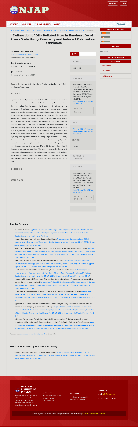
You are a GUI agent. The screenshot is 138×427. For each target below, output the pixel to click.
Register (112, 3)
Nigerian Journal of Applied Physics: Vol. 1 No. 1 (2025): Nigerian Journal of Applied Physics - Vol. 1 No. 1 (52, 276)
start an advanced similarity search (32, 334)
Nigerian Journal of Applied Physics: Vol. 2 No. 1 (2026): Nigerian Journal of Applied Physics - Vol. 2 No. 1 (52, 328)
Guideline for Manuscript (79, 397)
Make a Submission (115, 58)
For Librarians (106, 76)
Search (121, 24)
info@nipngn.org (109, 394)
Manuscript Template (77, 399)
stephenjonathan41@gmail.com (25, 54)
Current (14, 24)
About (57, 24)
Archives (26, 24)
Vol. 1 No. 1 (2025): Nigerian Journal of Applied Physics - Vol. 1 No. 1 (57, 30)
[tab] (39, 181)
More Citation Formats (79, 110)
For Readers (106, 66)
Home (13, 30)
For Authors (105, 71)
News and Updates (49, 398)
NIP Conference (48, 401)
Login (124, 3)
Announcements (43, 24)
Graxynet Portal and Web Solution (93, 413)
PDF (76, 54)
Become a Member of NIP (52, 396)
